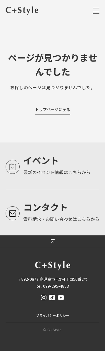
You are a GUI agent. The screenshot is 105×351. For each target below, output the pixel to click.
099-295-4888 (56, 286)
